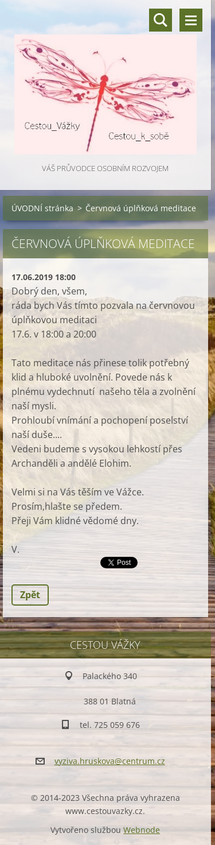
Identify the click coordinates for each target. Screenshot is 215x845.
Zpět (30, 594)
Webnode (141, 829)
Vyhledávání (160, 20)
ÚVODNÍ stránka (42, 208)
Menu (190, 20)
